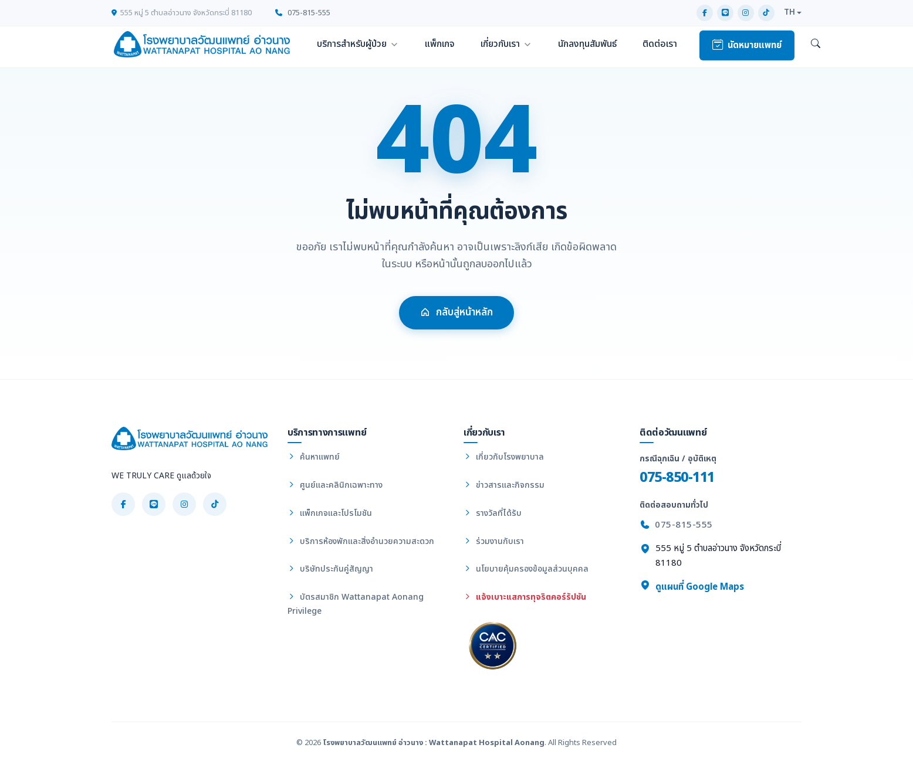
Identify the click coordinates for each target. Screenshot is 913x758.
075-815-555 (302, 13)
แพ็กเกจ (440, 44)
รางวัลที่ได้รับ (493, 513)
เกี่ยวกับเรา (500, 44)
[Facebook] (704, 13)
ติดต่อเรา (660, 44)
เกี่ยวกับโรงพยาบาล (504, 457)
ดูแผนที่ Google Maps (692, 587)
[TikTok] (766, 13)
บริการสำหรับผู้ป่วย (352, 44)
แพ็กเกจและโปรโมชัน (330, 513)
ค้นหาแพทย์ (314, 457)
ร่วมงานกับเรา (494, 541)
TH (789, 12)
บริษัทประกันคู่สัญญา (330, 569)
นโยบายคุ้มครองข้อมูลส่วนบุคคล (526, 569)
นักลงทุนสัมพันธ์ (587, 44)
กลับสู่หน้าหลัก (456, 315)
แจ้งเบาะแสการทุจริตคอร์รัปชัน (525, 597)
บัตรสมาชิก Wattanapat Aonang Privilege (356, 604)
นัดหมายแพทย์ (747, 45)
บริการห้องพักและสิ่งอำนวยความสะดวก (361, 541)
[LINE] (725, 13)
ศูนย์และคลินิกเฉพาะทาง (335, 485)
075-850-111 (677, 477)
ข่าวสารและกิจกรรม (504, 485)
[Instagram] (746, 13)
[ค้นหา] (815, 44)
